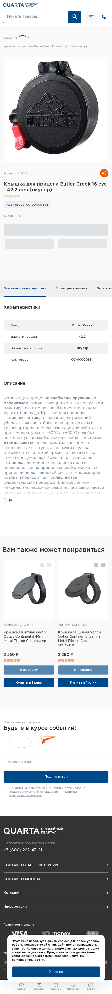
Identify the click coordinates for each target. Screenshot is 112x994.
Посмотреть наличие (71, 288)
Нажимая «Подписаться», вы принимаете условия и (47, 792)
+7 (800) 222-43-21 (23, 850)
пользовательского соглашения (34, 792)
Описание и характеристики (25, 288)
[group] (56, 109)
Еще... (9, 500)
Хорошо (56, 972)
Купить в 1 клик (29, 682)
